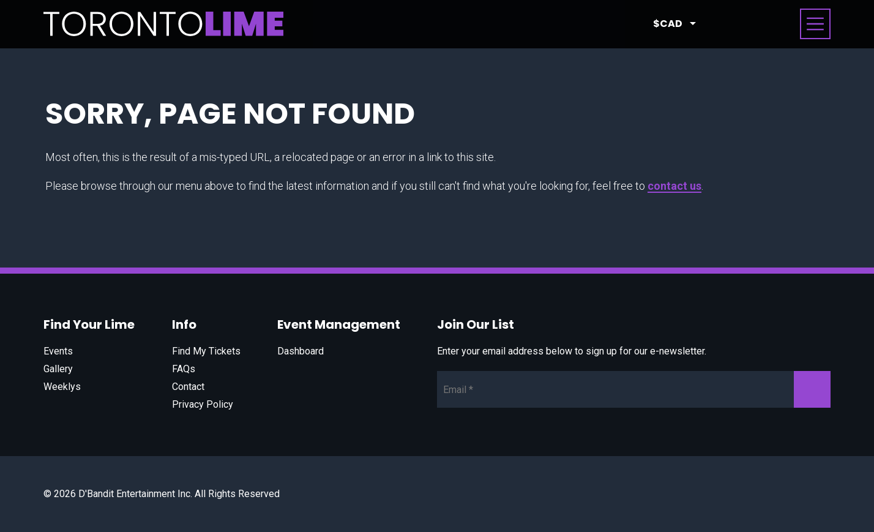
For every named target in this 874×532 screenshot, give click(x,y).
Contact (188, 386)
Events (58, 351)
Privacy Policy (202, 404)
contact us (674, 185)
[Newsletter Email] (634, 389)
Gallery (58, 369)
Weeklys (62, 386)
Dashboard (300, 351)
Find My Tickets (206, 351)
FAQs (183, 369)
